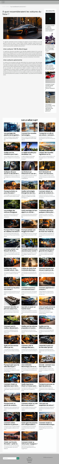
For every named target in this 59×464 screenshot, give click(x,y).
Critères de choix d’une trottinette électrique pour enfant (28, 270)
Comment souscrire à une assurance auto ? (28, 288)
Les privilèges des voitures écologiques (10, 211)
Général (7, 6)
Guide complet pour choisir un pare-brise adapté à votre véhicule (50, 67)
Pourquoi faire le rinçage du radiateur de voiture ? (12, 230)
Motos (29, 457)
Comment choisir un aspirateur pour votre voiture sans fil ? (11, 386)
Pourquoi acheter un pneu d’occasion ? (10, 192)
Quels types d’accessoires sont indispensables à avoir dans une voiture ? (29, 424)
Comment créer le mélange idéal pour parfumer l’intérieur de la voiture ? (29, 348)
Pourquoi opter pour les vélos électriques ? (11, 366)
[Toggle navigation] (3, 2)
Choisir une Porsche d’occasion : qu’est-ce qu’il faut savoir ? (10, 444)
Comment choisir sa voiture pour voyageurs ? (29, 443)
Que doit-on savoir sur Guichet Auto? (28, 308)
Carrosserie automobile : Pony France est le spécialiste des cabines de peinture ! (50, 108)
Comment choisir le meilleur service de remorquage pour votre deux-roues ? (50, 48)
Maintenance (29, 459)
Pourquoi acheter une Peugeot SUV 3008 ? (28, 230)
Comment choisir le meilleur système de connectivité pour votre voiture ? (50, 28)
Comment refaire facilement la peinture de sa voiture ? (12, 424)
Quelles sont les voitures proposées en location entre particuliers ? (29, 328)
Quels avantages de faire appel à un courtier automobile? (29, 212)
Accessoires (29, 460)
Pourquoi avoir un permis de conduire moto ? (10, 405)
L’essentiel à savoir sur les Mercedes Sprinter (46, 346)
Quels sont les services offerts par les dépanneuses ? (11, 347)
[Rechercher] (9, 458)
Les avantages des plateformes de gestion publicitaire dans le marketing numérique (11, 135)
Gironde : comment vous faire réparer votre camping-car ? (47, 366)
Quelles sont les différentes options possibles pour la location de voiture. (47, 328)
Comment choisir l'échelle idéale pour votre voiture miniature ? (50, 87)
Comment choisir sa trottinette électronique (46, 423)
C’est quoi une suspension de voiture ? (46, 404)
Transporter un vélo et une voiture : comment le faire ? (47, 135)
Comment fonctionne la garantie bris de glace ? (46, 250)
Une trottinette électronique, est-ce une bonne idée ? (29, 366)
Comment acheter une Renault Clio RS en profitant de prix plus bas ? (12, 251)
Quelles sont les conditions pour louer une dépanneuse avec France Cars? (11, 155)
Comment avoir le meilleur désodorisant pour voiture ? (11, 328)
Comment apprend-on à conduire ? (46, 288)
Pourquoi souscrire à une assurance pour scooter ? (29, 250)
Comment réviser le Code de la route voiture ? (29, 404)
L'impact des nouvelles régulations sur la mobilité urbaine (46, 154)
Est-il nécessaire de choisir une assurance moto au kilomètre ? (46, 173)
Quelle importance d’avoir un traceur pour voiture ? (28, 386)
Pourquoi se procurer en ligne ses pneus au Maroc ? (46, 386)
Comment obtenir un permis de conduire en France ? (46, 193)
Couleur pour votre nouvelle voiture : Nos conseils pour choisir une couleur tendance (12, 271)
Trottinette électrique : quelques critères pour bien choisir (46, 212)
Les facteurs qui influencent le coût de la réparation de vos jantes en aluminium (29, 174)
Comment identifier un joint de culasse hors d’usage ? (11, 308)
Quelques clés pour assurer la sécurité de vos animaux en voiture (12, 173)
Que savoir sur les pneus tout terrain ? (11, 288)
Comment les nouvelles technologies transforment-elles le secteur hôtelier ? (28, 135)
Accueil (4, 6)
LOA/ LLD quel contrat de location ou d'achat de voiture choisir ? (47, 308)
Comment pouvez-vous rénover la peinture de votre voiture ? (46, 270)
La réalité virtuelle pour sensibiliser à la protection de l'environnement (28, 155)
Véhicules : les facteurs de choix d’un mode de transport (46, 231)
